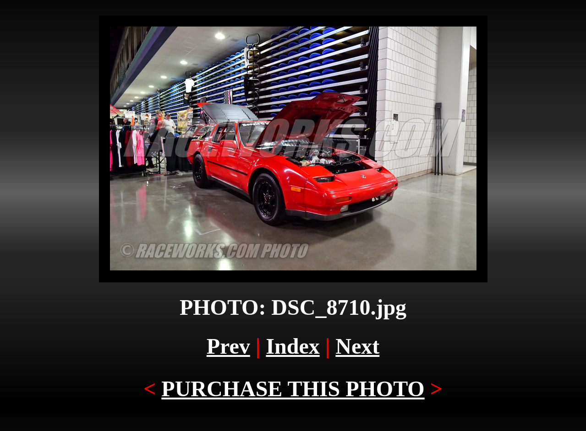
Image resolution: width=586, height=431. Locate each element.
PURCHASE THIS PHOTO (292, 389)
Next (357, 346)
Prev (228, 346)
